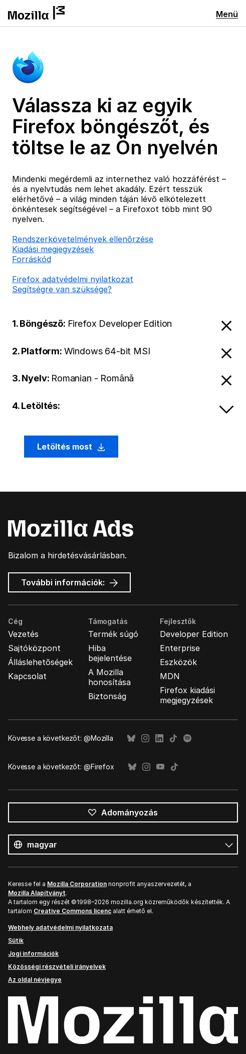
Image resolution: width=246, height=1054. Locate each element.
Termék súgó (113, 634)
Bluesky (131, 738)
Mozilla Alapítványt (37, 893)
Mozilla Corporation (77, 884)
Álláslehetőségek (40, 662)
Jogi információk (33, 953)
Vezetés (23, 634)
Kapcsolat (27, 676)
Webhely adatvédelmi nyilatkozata (60, 927)
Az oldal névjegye (35, 979)
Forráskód (31, 259)
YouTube (160, 767)
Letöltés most (71, 447)
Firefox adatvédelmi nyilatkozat (72, 279)
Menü (227, 14)
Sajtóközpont (34, 648)
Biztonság (107, 696)
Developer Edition (194, 634)
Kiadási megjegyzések (53, 249)
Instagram (145, 738)
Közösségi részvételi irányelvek (57, 966)
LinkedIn (159, 738)
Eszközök (178, 662)
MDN (170, 676)
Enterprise (180, 648)
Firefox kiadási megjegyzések (187, 695)
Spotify (187, 738)
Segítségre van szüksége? (62, 289)
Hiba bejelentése (110, 653)
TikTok (173, 738)
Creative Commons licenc (72, 911)
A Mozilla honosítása (109, 677)
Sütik (16, 940)
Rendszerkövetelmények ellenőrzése (82, 239)
